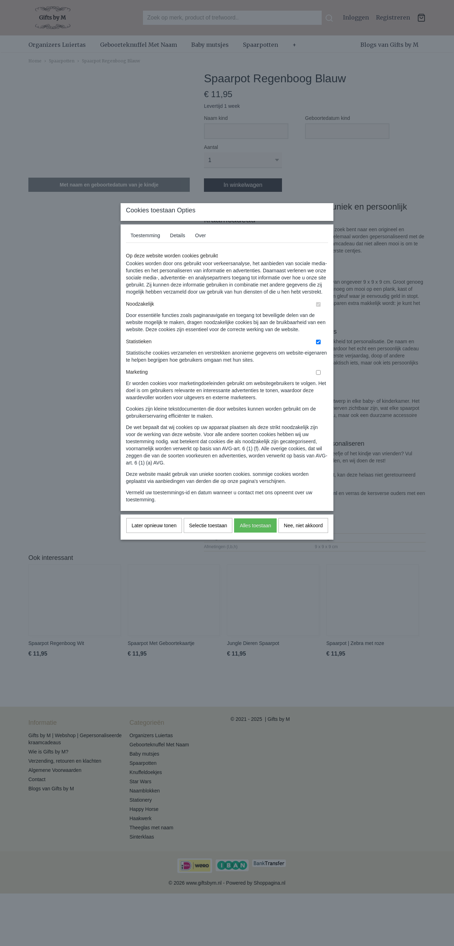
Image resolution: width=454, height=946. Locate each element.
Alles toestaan (255, 539)
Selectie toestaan (208, 539)
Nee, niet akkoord (303, 539)
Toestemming (145, 249)
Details (177, 249)
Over (200, 249)
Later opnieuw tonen (154, 539)
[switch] (318, 318)
